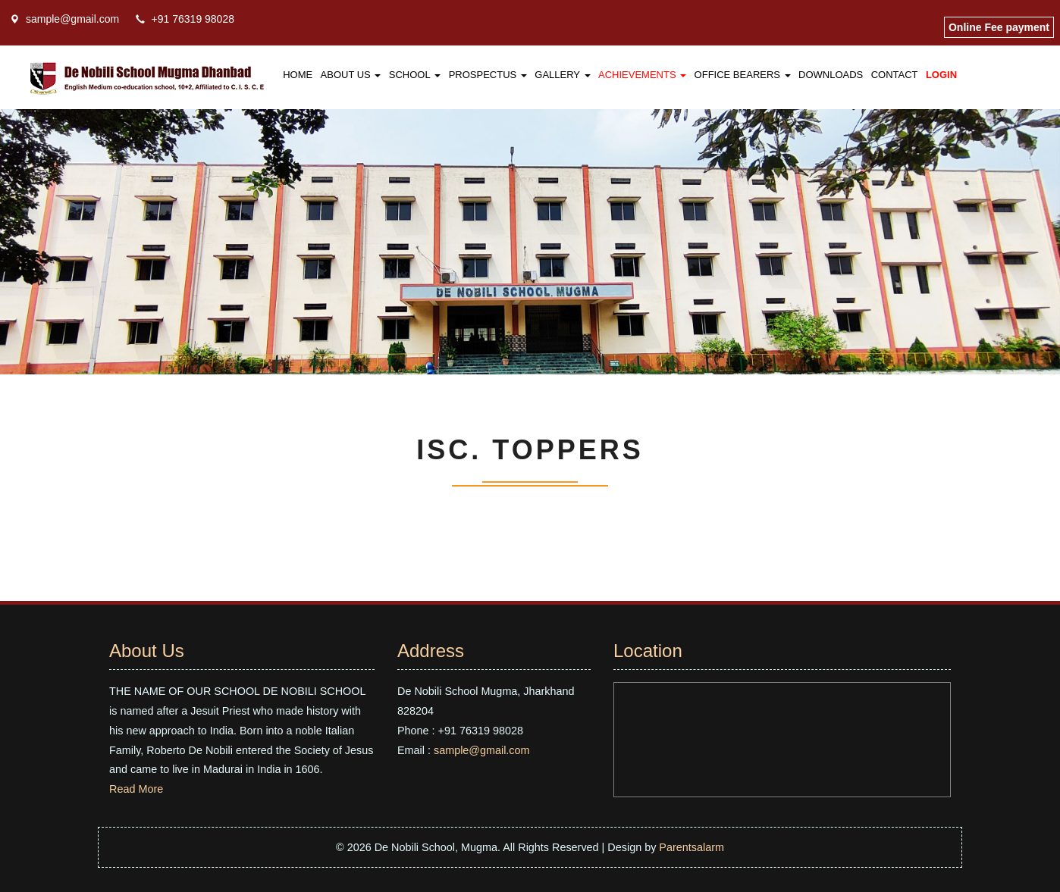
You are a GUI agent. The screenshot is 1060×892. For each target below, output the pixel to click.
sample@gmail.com (72, 19)
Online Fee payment (999, 27)
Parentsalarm (691, 847)
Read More (136, 789)
